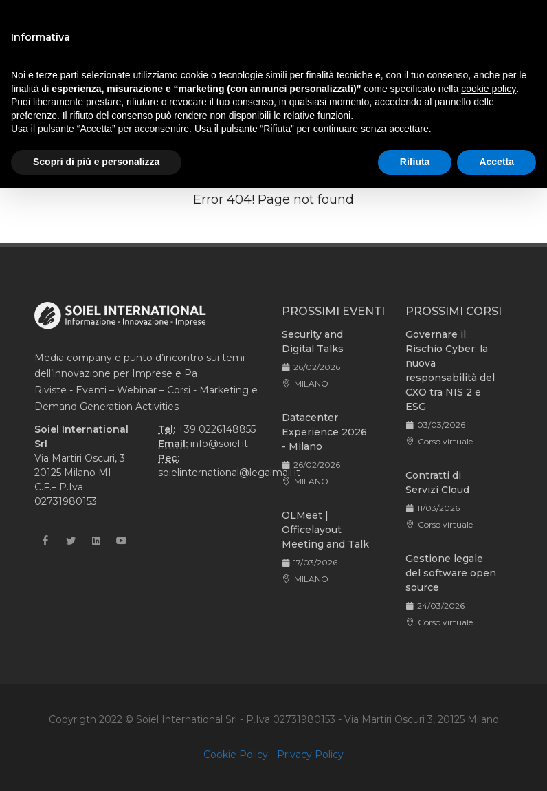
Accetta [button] (496, 161)
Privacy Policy (310, 754)
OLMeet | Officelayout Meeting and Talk (325, 529)
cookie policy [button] (488, 88)
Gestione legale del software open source (450, 573)
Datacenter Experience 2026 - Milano (324, 432)
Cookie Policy (235, 754)
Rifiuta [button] (415, 161)
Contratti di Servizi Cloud (437, 482)
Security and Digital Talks (313, 341)
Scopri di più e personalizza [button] (96, 161)
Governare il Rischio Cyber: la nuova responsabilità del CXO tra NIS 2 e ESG (450, 370)
